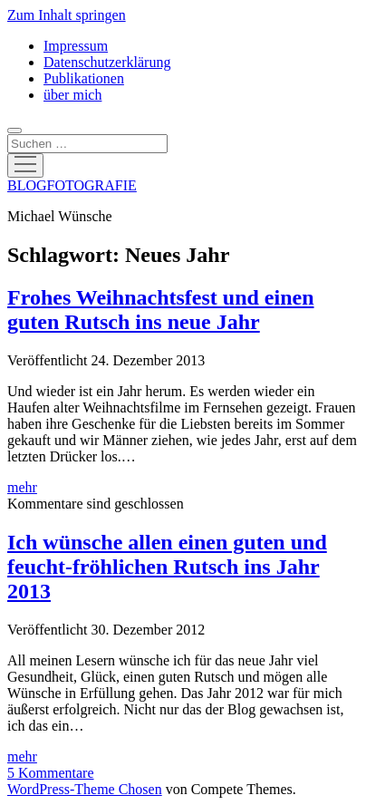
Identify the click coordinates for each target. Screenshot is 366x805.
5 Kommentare (50, 773)
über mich (72, 94)
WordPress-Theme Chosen (84, 789)
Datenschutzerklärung (106, 62)
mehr (22, 487)
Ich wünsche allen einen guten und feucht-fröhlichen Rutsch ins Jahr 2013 (167, 566)
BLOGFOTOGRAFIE (72, 185)
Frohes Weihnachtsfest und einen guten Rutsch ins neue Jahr (160, 310)
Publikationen (83, 78)
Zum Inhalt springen (66, 15)
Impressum (75, 45)
